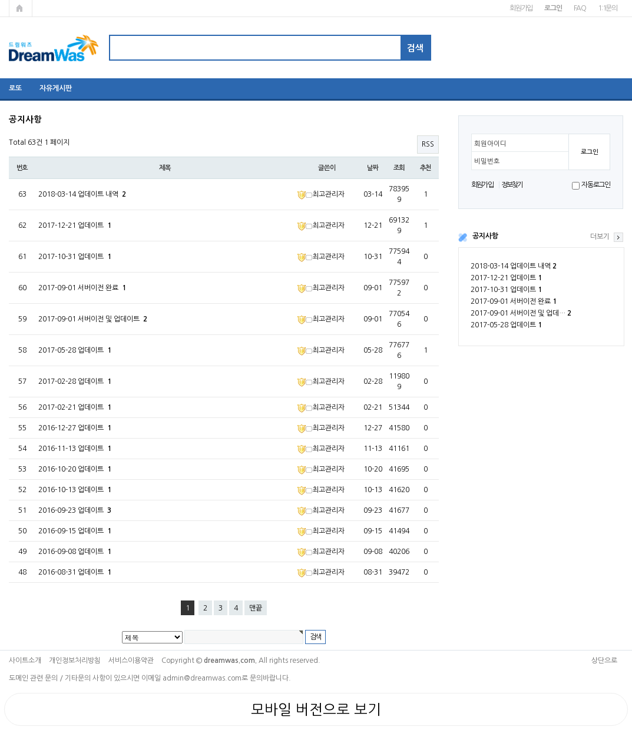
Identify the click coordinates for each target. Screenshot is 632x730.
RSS (428, 144)
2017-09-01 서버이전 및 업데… (521, 313)
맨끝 (255, 608)
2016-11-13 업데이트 (74, 448)
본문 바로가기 (0, 0)
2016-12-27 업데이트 (74, 428)
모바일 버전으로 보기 (316, 709)
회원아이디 (490, 143)
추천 (426, 167)
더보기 (600, 236)
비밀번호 (487, 161)
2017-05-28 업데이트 (506, 324)
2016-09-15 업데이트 (74, 531)
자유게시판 (55, 88)
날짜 (373, 167)
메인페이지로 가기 (20, 8)
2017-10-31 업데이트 (506, 289)
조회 (399, 167)
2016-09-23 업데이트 (74, 510)
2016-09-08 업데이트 (74, 551)
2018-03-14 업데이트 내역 (514, 266)
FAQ (580, 8)
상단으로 (604, 660)
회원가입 (520, 8)
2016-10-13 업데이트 (74, 489)
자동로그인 (595, 184)
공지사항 (485, 236)
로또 (15, 88)
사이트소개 (25, 660)
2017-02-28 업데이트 (74, 381)
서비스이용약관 (131, 660)
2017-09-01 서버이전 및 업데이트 (92, 319)
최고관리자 (321, 194)
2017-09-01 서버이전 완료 (514, 301)
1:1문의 (607, 8)
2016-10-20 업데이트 (74, 469)
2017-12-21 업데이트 (506, 277)
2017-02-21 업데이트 (74, 407)
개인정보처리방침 (75, 660)
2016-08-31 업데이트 (74, 572)
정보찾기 (512, 184)
